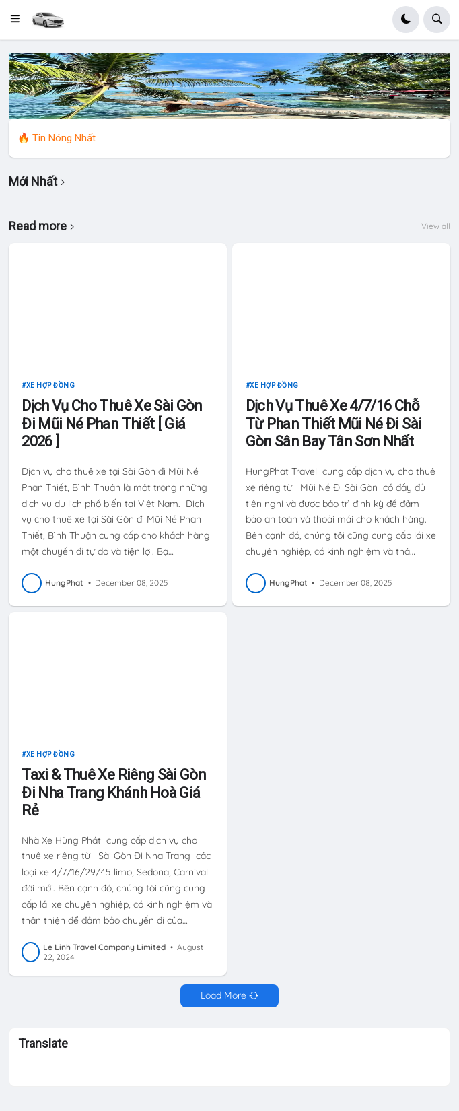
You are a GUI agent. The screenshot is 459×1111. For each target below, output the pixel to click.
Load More (223, 995)
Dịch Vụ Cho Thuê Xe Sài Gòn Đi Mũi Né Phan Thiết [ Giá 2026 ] (112, 423)
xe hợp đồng (50, 385)
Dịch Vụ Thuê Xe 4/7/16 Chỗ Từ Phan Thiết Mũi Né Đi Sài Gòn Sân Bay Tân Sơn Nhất (334, 423)
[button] (19, 19)
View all (435, 226)
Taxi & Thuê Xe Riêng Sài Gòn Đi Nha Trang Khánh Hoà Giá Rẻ (114, 792)
